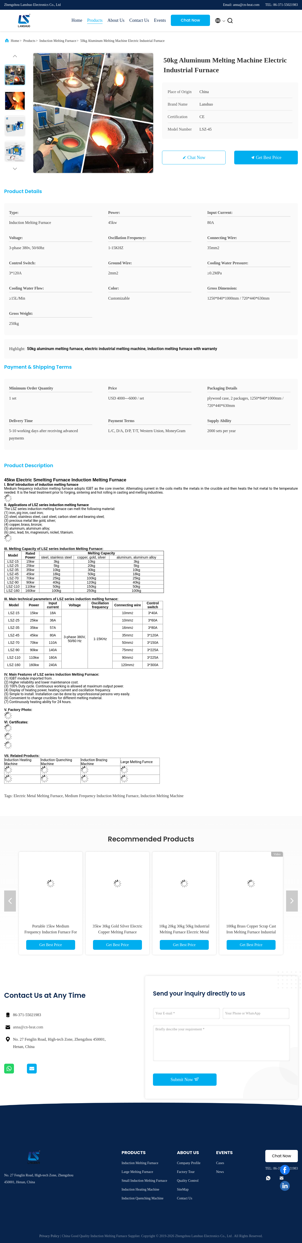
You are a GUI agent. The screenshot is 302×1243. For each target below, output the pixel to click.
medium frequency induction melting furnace (102, 796)
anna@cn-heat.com (28, 1027)
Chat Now (190, 20)
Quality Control (187, 1180)
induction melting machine (162, 796)
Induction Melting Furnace (57, 41)
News (220, 1172)
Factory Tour (186, 1172)
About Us (116, 20)
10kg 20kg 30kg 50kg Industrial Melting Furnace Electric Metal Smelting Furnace (184, 932)
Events (160, 20)
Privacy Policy (49, 1236)
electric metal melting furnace (38, 796)
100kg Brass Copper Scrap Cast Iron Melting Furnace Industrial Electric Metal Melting (251, 932)
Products (95, 20)
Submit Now (185, 1079)
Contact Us (139, 20)
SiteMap (182, 1189)
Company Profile (188, 1163)
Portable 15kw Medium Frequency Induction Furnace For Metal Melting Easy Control (50, 932)
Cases (220, 1163)
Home (76, 20)
